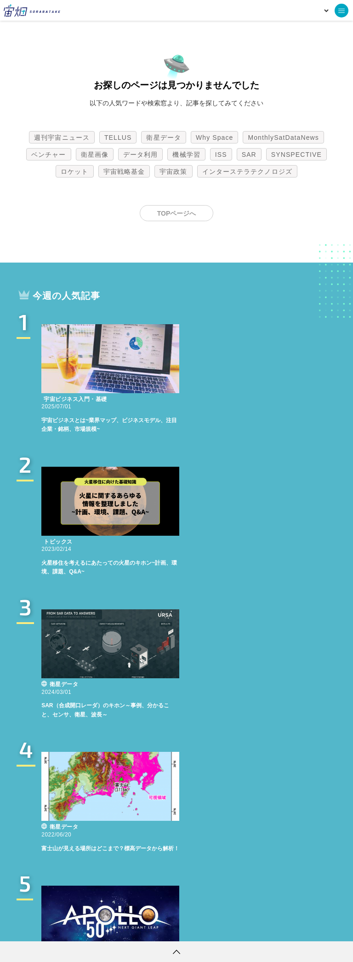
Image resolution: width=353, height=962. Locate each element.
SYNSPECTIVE (296, 154)
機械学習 (186, 154)
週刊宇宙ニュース (62, 137)
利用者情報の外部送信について (225, 927)
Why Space (214, 137)
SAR (249, 154)
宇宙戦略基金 (124, 171)
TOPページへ (176, 213)
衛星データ (163, 137)
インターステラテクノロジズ (247, 171)
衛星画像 (94, 154)
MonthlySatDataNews (283, 137)
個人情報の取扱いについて (149, 927)
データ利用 (140, 154)
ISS (221, 154)
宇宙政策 (173, 171)
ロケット (74, 171)
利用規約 (100, 927)
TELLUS (118, 137)
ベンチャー (48, 154)
